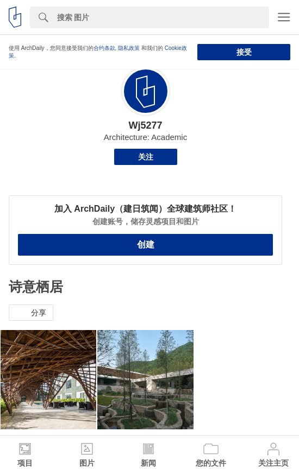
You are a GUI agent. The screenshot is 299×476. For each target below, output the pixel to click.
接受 (244, 52)
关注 (145, 157)
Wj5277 (145, 125)
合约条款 (104, 48)
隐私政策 (129, 48)
